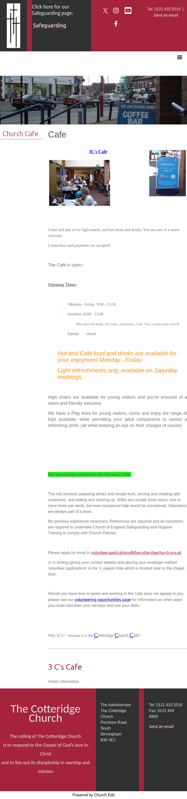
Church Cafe (20, 133)
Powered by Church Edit (94, 795)
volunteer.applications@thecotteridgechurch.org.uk (136, 552)
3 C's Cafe (65, 666)
